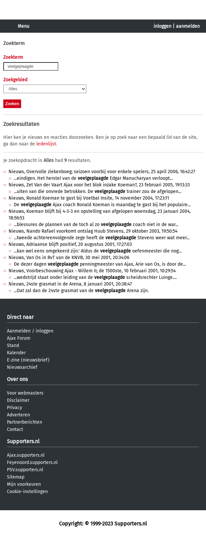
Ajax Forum (18, 338)
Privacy (14, 407)
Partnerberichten (24, 422)
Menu (23, 26)
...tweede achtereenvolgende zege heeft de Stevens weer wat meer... (102, 238)
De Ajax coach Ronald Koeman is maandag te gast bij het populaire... (102, 205)
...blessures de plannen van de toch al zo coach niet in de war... (96, 224)
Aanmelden (19, 331)
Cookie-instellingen (27, 491)
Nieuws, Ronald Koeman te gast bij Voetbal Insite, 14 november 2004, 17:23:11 (89, 198)
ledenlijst (46, 144)
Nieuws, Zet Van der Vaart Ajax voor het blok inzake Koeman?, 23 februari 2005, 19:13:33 (99, 185)
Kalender (16, 353)
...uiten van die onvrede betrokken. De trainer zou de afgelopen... (97, 191)
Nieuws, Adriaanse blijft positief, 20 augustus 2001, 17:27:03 (70, 244)
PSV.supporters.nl (25, 470)
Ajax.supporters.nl (25, 455)
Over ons (17, 379)
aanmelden (188, 26)
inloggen (162, 26)
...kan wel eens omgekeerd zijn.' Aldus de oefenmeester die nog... (98, 251)
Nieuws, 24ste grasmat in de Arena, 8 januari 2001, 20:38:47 (70, 284)
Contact (15, 429)
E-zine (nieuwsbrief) (28, 360)
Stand (13, 345)
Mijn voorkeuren (24, 484)
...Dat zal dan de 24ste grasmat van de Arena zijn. (81, 290)
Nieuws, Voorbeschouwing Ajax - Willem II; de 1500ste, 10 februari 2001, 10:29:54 (92, 271)
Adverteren (18, 415)
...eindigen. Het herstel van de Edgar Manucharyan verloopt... (93, 178)
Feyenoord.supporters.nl (32, 462)
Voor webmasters (25, 393)
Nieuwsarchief (22, 367)
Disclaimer (18, 400)
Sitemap (15, 477)
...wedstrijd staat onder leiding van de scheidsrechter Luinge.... (95, 277)
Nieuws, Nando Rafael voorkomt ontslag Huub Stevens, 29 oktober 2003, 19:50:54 (93, 231)
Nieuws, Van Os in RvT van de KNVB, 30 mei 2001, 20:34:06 (69, 257)
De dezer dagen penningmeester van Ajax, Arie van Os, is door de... (100, 264)
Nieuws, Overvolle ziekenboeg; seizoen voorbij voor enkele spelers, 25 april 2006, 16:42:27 (102, 171)
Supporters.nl (23, 441)
